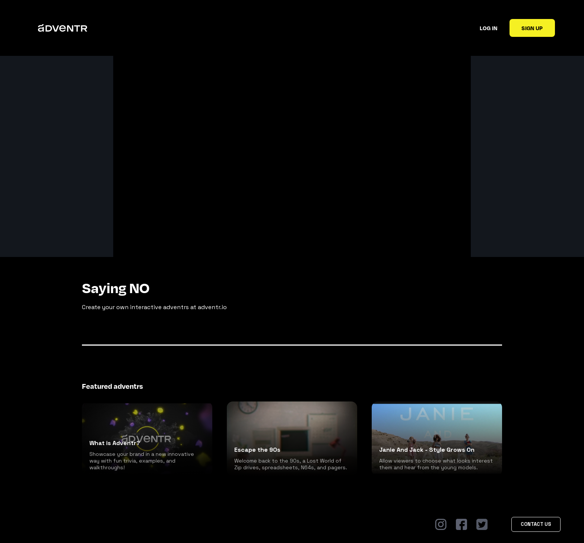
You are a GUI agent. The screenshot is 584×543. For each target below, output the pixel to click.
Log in (488, 28)
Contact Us (536, 524)
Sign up (532, 28)
